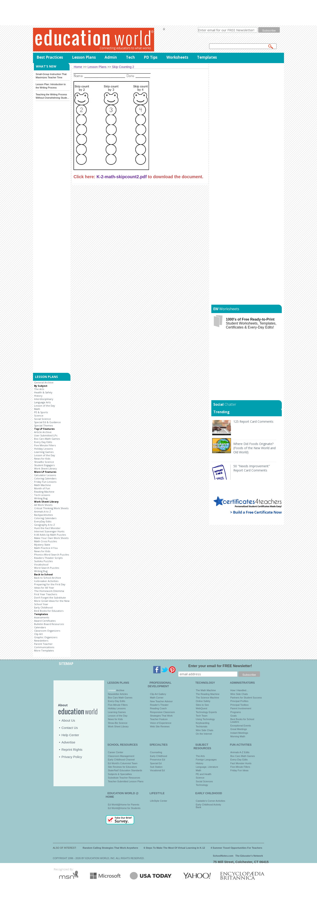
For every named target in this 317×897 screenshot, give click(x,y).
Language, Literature (207, 767)
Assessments (41, 617)
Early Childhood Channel (121, 759)
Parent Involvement (240, 708)
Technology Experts (206, 712)
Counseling (156, 752)
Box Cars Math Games (47, 438)
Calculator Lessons (45, 475)
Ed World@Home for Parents (123, 804)
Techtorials (201, 726)
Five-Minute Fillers (118, 705)
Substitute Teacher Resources (124, 777)
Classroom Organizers (47, 630)
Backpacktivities (43, 514)
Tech (130, 57)
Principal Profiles (239, 701)
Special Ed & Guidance (47, 422)
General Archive (43, 382)
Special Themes (43, 425)
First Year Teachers (45, 594)
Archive (120, 690)
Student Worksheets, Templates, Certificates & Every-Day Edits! (251, 323)
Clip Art (38, 634)
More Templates (44, 650)
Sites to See (202, 705)
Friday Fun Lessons (45, 481)
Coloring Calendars (45, 478)
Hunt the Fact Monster (47, 528)
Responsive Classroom (162, 712)
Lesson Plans (84, 57)
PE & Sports (41, 412)
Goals (233, 715)
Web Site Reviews (160, 726)
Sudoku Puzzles (43, 561)
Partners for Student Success (246, 697)
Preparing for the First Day (49, 584)
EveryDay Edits (42, 521)
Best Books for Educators (48, 610)
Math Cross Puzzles (45, 541)
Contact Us (69, 728)
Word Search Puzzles (46, 567)
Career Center (115, 752)
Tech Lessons (42, 495)
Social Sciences (204, 781)
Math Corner (156, 697)
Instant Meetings (239, 733)
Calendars (40, 627)
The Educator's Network (249, 855)
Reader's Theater (159, 705)
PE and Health (203, 774)
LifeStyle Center (158, 800)
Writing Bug (41, 498)
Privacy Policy (71, 757)
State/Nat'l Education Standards (125, 770)
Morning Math (237, 736)
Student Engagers (44, 465)
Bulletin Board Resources (49, 624)
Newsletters (41, 640)
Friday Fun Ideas (239, 770)
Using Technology (205, 719)
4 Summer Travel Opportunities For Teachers (236, 847)
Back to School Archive (47, 577)
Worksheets (177, 57)
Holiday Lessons (43, 448)
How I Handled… (239, 690)
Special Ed (156, 763)
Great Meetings (238, 729)
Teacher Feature (159, 719)
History (38, 395)
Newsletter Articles (118, 694)
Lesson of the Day (44, 405)
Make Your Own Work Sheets (51, 538)
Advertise (68, 742)
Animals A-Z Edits (239, 752)
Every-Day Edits (116, 701)
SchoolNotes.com (223, 855)
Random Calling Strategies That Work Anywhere (110, 847)
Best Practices (50, 57)
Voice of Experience (160, 723)
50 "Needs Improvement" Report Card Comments (251, 468)
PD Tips (150, 57)
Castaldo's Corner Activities (210, 800)
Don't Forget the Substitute (50, 597)
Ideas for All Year (44, 587)
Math (37, 409)
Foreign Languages (206, 759)
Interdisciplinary (43, 399)
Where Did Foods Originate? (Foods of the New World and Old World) (254, 448)
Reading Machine (44, 491)
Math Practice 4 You (46, 548)
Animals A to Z (42, 511)
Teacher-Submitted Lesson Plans (125, 781)
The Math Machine (206, 690)
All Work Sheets (43, 505)
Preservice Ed (157, 759)
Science (38, 415)
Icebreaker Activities (46, 581)
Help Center (70, 735)
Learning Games (43, 452)
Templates (207, 57)
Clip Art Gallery (158, 694)
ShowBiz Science (44, 462)
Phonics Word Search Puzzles (51, 554)
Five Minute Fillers (45, 445)
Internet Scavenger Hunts (49, 531)
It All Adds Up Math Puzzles (50, 534)
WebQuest (201, 708)
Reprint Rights (71, 749)
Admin (111, 57)
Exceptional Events (240, 725)
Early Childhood (43, 607)
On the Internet (204, 733)
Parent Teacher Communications (44, 645)
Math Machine (42, 485)
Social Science (42, 418)
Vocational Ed (157, 770)
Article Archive (43, 432)
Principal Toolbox (239, 705)
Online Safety (203, 701)
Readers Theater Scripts (48, 557)
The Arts (39, 389)
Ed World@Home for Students (124, 808)
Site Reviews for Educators (122, 767)
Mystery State (42, 544)
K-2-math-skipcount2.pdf (121, 176)
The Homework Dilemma (49, 591)
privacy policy (251, 35)
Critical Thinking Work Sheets (51, 508)
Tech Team (201, 715)
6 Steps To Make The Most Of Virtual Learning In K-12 (174, 847)
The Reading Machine (207, 694)
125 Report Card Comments (253, 421)
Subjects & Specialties (120, 774)
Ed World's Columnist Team (122, 763)
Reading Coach (158, 708)
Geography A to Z (44, 524)
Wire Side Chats (204, 730)
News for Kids (42, 458)
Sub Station (156, 767)
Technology (202, 785)
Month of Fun (42, 488)
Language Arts (42, 402)
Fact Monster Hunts (240, 763)
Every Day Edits (43, 442)
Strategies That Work (161, 715)
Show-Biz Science (117, 723)
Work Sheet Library (45, 468)
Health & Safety (43, 392)
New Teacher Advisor (161, 701)
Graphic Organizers (45, 637)
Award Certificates (44, 620)
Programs (235, 712)
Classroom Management (121, 756)
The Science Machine (207, 697)
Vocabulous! (41, 564)
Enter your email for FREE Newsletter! (220, 666)
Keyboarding (202, 723)
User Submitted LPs (45, 435)
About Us (68, 720)
